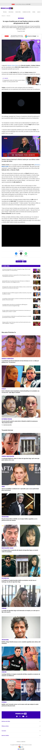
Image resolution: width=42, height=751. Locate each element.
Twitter (21, 254)
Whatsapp (25, 254)
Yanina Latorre (19, 261)
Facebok (16, 254)
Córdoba (33, 11)
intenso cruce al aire (12, 65)
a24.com (28, 4)
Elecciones (5, 11)
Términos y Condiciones (21, 741)
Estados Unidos (18, 11)
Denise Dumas (11, 11)
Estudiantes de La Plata (26, 11)
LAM (25, 261)
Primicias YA (3, 15)
